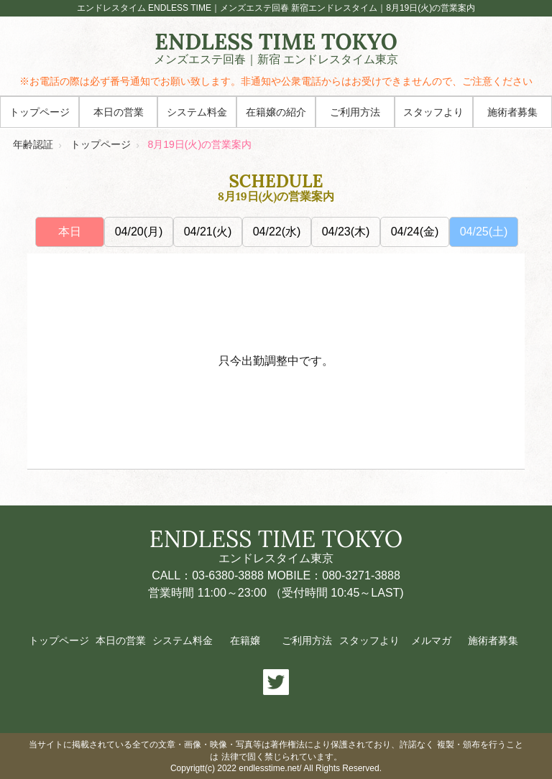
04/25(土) (484, 231)
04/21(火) (208, 231)
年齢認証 (33, 144)
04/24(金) (415, 231)
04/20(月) (139, 231)
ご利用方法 (355, 112)
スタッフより (433, 112)
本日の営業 (118, 112)
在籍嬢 (245, 640)
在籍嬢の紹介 (276, 112)
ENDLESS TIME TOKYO (276, 49)
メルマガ (431, 640)
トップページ (39, 112)
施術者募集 (512, 112)
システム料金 (197, 112)
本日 (69, 231)
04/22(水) (277, 231)
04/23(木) (346, 231)
